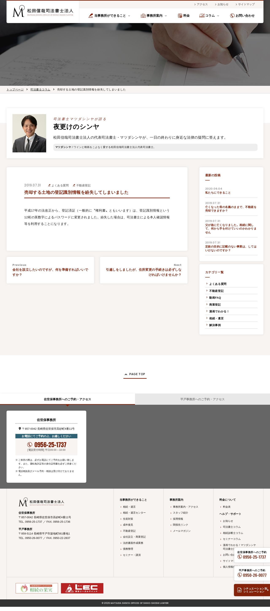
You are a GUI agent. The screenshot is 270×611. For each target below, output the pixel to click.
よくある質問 (218, 284)
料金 (183, 15)
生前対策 (128, 523)
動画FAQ (215, 297)
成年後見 (128, 529)
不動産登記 (216, 291)
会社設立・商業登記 (134, 541)
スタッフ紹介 (180, 517)
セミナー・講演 (132, 559)
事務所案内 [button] (152, 15)
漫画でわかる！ (219, 311)
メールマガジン (182, 535)
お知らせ (221, 4)
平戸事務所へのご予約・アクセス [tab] (202, 402)
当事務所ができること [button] (107, 15)
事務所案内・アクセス (185, 511)
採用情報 (178, 523)
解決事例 (215, 325)
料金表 (227, 511)
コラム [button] (207, 15)
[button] (135, 375)
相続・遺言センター (134, 517)
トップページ (15, 89)
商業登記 (215, 304)
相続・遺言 (216, 318)
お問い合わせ (242, 15)
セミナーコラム (232, 543)
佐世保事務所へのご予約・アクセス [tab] (67, 402)
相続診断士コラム (233, 537)
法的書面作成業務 (133, 547)
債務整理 (128, 553)
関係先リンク (180, 529)
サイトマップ (244, 4)
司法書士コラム (40, 89)
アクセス (200, 4)
